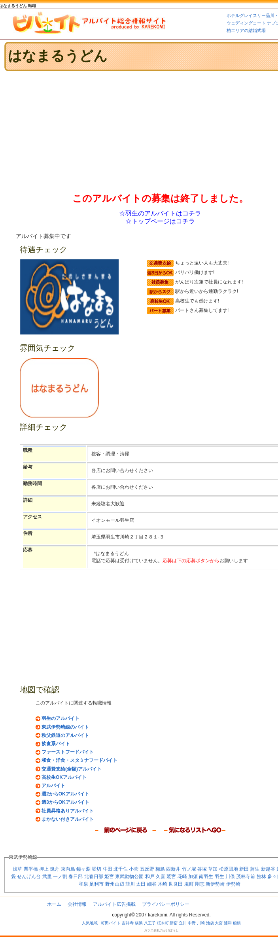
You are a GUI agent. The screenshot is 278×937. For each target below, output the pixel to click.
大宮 (219, 923)
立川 (183, 923)
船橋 (237, 923)
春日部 (75, 876)
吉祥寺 (128, 923)
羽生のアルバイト (60, 718)
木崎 (162, 884)
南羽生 (206, 876)
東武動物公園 (129, 876)
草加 (212, 869)
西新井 (173, 869)
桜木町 (163, 923)
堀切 (96, 869)
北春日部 (93, 876)
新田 (244, 869)
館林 (261, 876)
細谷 (152, 884)
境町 (189, 884)
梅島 (160, 869)
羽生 (219, 876)
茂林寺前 (245, 876)
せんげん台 (29, 876)
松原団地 (228, 869)
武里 (47, 876)
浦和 (228, 923)
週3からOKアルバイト (65, 802)
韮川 (130, 884)
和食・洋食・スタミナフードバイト (79, 760)
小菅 (133, 869)
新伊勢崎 (215, 884)
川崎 (201, 923)
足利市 (96, 884)
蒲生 (254, 869)
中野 (192, 923)
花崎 (182, 876)
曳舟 (54, 869)
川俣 (230, 876)
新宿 (174, 923)
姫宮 (109, 876)
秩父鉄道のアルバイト (65, 735)
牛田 (107, 869)
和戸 (150, 876)
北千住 (120, 869)
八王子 (150, 923)
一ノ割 (60, 876)
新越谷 (268, 869)
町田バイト (111, 923)
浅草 (17, 869)
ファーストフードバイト (68, 752)
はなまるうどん (58, 55)
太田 (141, 884)
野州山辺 (114, 884)
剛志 (199, 884)
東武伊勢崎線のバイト (65, 727)
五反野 (147, 869)
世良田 (175, 884)
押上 (44, 869)
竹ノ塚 (189, 869)
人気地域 (90, 923)
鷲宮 (171, 876)
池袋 (210, 923)
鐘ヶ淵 (83, 869)
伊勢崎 (233, 884)
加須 (193, 876)
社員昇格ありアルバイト (68, 811)
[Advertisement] (92, 131)
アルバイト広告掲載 (114, 904)
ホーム (54, 904)
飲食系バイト (56, 743)
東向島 (68, 869)
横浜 (139, 923)
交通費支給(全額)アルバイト (72, 769)
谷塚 (202, 869)
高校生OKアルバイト (64, 777)
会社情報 (77, 904)
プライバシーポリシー (165, 904)
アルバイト (53, 785)
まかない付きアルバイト (68, 819)
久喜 (160, 876)
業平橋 (31, 869)
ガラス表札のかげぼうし (161, 930)
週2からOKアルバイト (65, 794)
